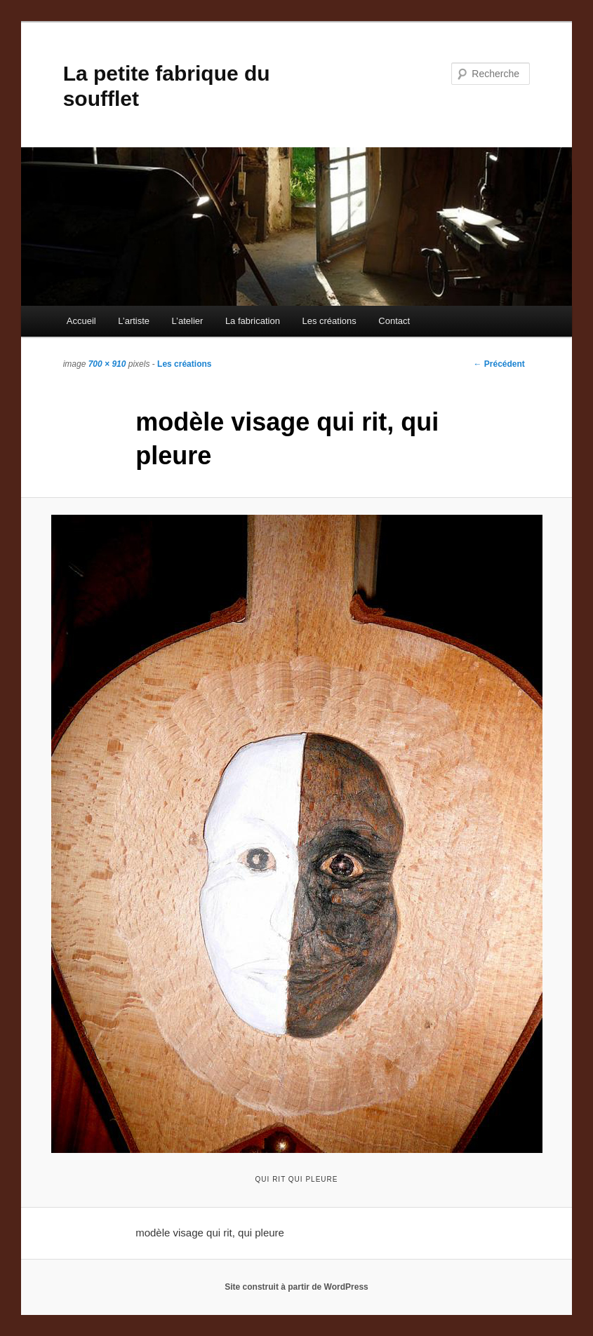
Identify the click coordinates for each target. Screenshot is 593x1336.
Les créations (329, 321)
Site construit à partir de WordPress (296, 1287)
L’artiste (133, 321)
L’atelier (188, 321)
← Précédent (498, 364)
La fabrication (252, 321)
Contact (394, 321)
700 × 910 (107, 364)
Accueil (81, 321)
